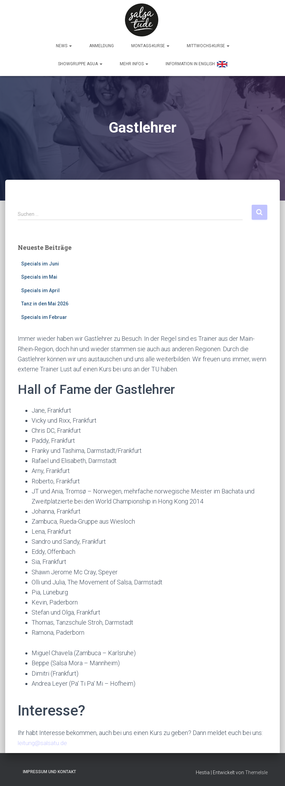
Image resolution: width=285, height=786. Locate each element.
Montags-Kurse (150, 44)
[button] (70, 44)
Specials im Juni (40, 261)
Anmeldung (101, 44)
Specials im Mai (39, 275)
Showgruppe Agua (80, 62)
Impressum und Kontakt (49, 770)
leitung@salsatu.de (43, 741)
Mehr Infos (134, 62)
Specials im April (40, 288)
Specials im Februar (44, 315)
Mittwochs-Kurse (208, 44)
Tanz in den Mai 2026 (44, 302)
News (64, 44)
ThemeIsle (256, 771)
